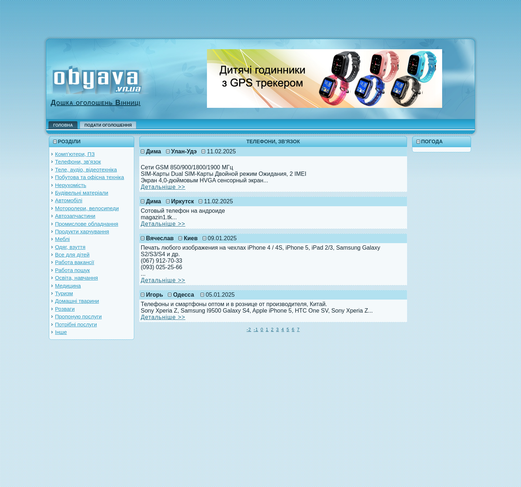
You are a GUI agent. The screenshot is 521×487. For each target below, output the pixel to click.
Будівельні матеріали (81, 193)
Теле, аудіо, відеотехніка (86, 169)
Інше (61, 332)
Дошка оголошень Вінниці (95, 102)
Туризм (64, 293)
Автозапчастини (75, 216)
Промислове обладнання (86, 224)
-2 (249, 329)
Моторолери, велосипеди (87, 208)
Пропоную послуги (78, 316)
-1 (256, 329)
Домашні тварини (77, 301)
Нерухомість (70, 185)
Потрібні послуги (76, 324)
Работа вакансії (74, 262)
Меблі (62, 239)
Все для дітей (72, 254)
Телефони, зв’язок (78, 161)
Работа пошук (72, 270)
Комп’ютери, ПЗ (75, 154)
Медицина (68, 286)
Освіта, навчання (76, 278)
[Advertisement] (260, 16)
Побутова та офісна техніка (89, 177)
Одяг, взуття (70, 247)
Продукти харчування (82, 231)
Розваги (65, 309)
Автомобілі (68, 200)
